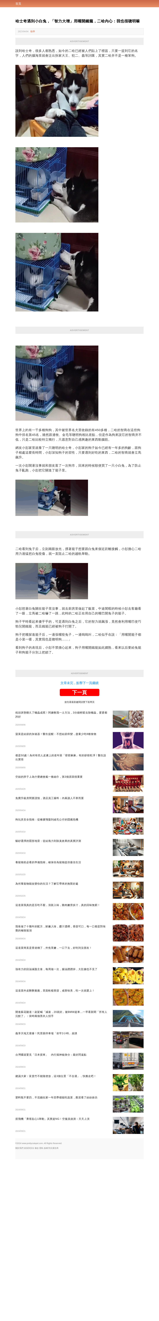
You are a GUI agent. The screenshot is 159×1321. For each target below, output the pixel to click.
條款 (37, 1148)
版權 (46, 1148)
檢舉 (32, 31)
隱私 (41, 1148)
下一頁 (79, 692)
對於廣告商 (53, 1148)
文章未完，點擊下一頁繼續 (79, 683)
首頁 (18, 3)
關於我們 (19, 1148)
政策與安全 (29, 1148)
